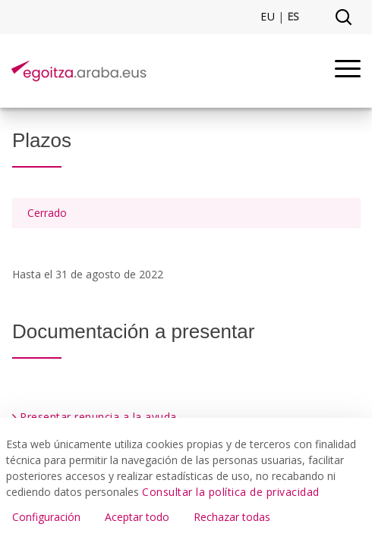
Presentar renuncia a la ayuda (98, 417)
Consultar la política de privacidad (231, 492)
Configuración (46, 517)
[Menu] (347, 71)
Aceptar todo (137, 517)
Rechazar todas (232, 517)
